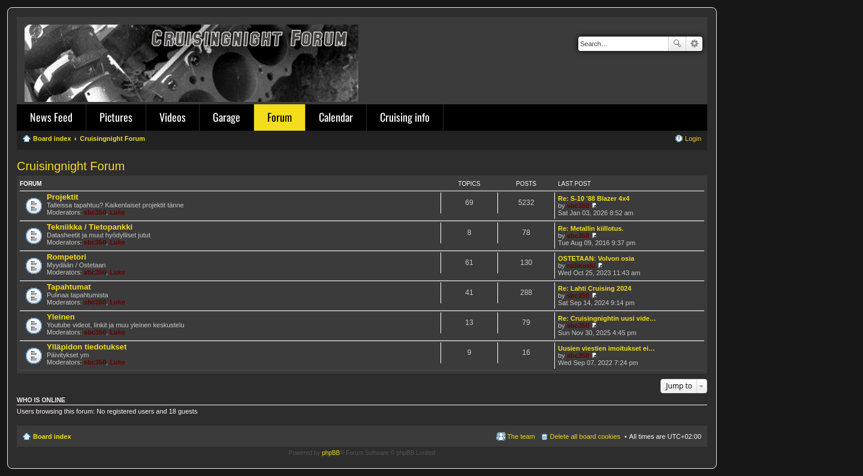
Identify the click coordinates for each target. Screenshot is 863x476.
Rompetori (66, 256)
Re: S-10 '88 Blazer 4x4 (593, 198)
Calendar (336, 117)
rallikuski (581, 265)
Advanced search (694, 44)
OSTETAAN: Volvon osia (596, 258)
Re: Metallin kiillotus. (590, 228)
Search (677, 44)
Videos (172, 117)
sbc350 (95, 212)
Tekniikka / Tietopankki (89, 226)
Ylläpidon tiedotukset (86, 346)
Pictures (115, 117)
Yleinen (61, 316)
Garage (226, 117)
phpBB (331, 453)
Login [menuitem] (693, 138)
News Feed (51, 117)
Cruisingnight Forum (71, 166)
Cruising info (405, 117)
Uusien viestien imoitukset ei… (606, 348)
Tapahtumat (69, 286)
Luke (117, 212)
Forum (279, 117)
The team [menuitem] (521, 436)
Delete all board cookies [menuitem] (585, 436)
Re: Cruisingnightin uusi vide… (607, 318)
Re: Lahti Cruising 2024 (594, 288)
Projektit (63, 196)
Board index (52, 436)
